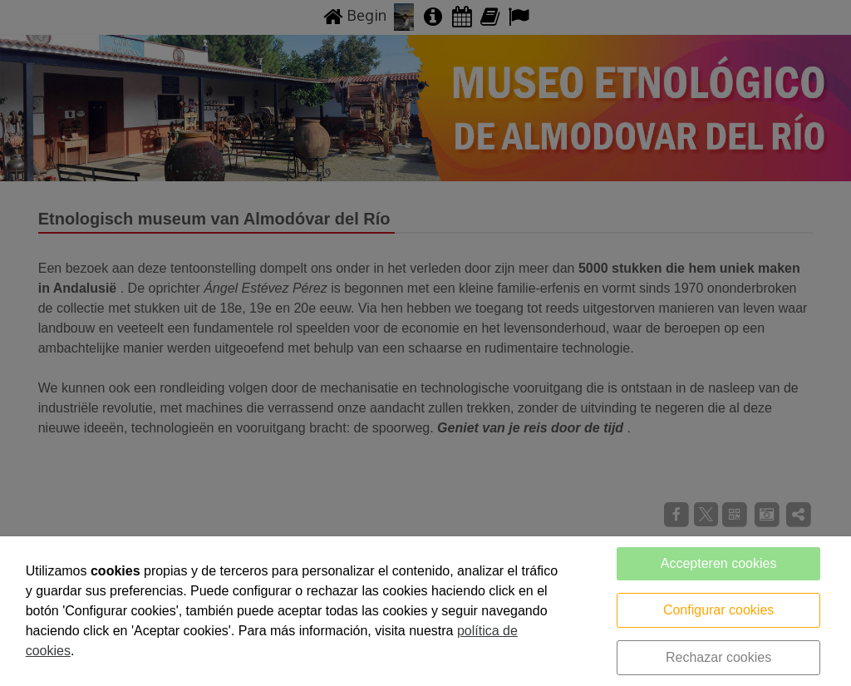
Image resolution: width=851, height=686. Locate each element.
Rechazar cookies (718, 657)
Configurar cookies (718, 610)
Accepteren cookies (719, 563)
